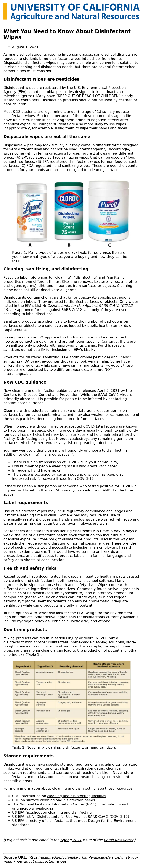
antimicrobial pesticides (32, 808)
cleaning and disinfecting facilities (76, 796)
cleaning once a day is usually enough (80, 430)
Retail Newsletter (118, 840)
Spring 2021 (70, 840)
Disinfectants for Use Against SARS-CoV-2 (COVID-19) (83, 817)
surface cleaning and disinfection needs (60, 800)
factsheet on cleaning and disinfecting (59, 812)
